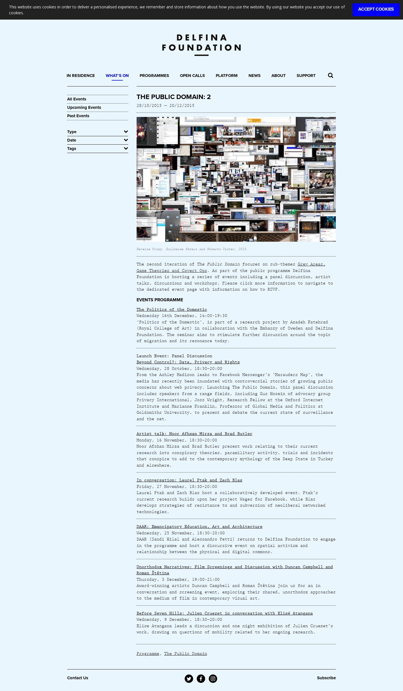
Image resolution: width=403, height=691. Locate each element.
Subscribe (326, 677)
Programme (148, 653)
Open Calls (192, 75)
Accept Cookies (376, 9)
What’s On (117, 75)
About (278, 75)
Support (306, 75)
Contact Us (77, 677)
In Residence (81, 75)
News (255, 75)
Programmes (154, 75)
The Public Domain (185, 653)
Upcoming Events (84, 107)
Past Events (78, 115)
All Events (76, 99)
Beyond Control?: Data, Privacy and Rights (188, 361)
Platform (227, 75)
